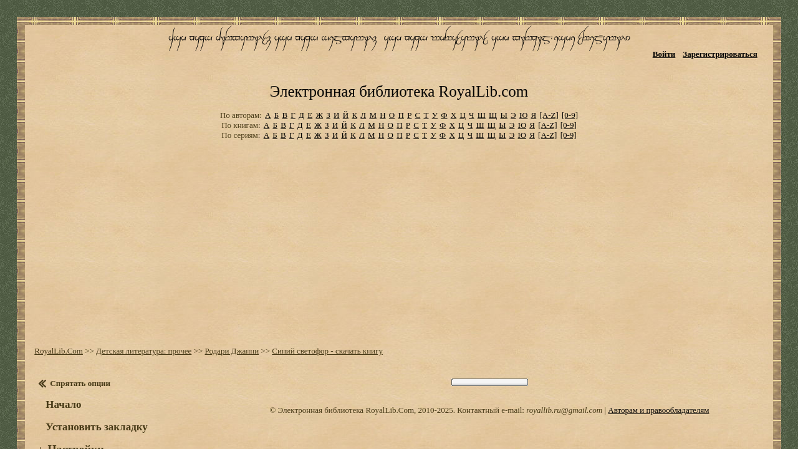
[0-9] (570, 80)
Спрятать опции (74, 344)
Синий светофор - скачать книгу (321, 311)
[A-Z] (548, 80)
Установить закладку (90, 387)
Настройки (69, 410)
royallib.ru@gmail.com (564, 370)
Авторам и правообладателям (658, 370)
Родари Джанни (225, 311)
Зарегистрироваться (730, 48)
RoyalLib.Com (52, 311)
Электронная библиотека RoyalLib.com (399, 59)
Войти (673, 48)
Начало (57, 365)
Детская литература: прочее (137, 311)
